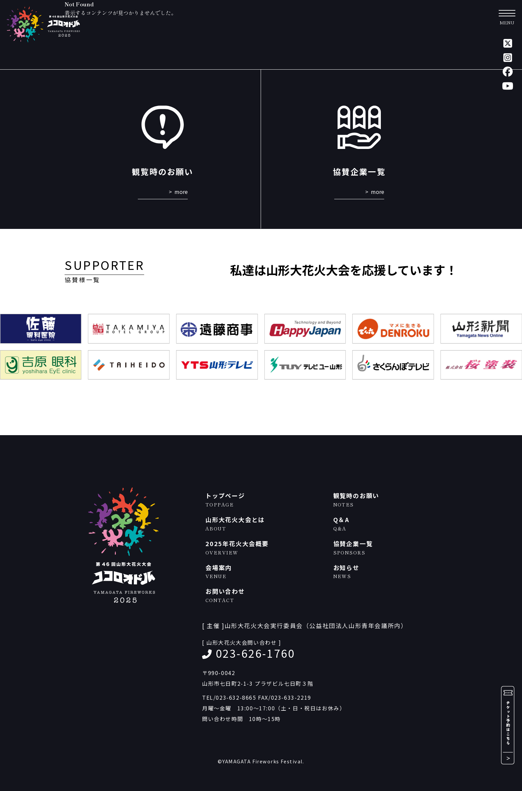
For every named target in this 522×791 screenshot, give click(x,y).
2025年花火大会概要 (266, 547)
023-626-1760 (255, 653)
